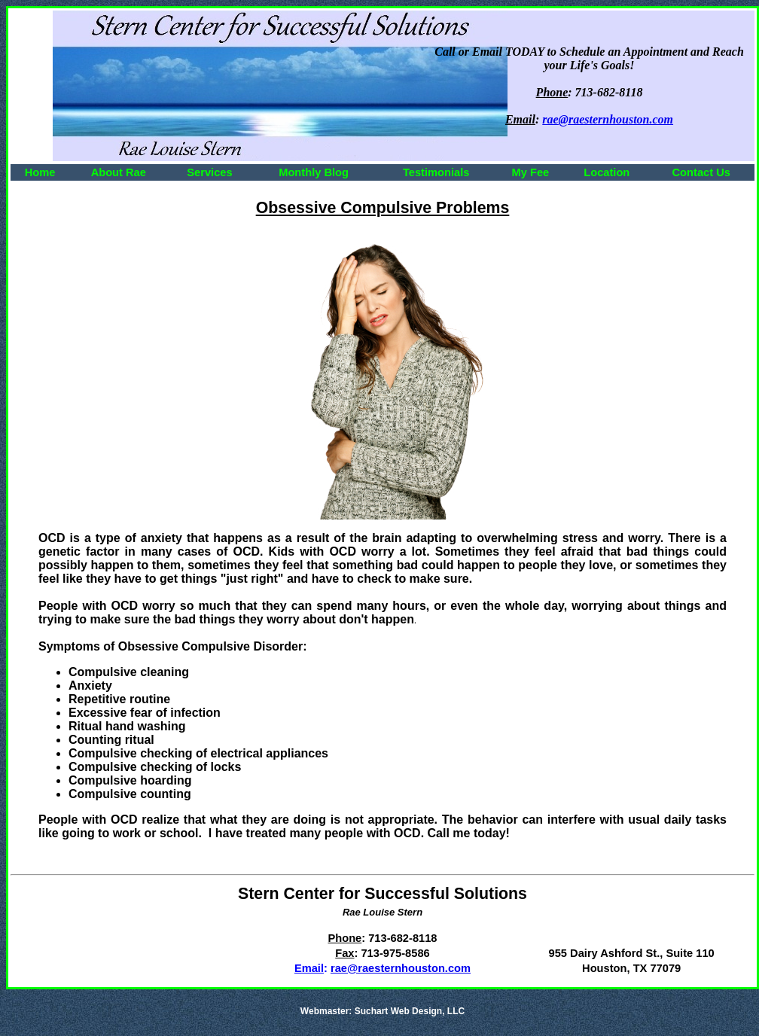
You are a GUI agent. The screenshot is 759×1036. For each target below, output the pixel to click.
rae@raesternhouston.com (401, 968)
